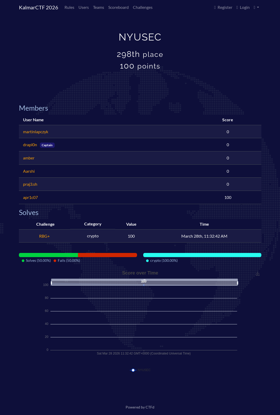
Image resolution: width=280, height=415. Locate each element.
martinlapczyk (35, 131)
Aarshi (29, 171)
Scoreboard (118, 7)
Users (83, 7)
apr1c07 (30, 197)
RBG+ (44, 235)
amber (28, 157)
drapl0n (30, 144)
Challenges (143, 7)
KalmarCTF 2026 (38, 7)
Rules (69, 7)
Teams (98, 7)
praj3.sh (30, 184)
